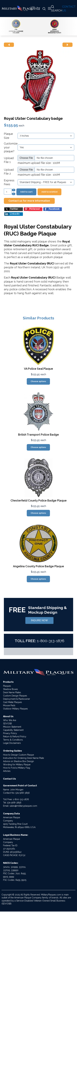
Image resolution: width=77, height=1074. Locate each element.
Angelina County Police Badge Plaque (38, 566)
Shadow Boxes (10, 689)
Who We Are (9, 720)
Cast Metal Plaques (12, 702)
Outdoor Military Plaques (15, 708)
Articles (7, 771)
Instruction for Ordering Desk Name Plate (23, 758)
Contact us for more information (29, 200)
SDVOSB (7, 723)
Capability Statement (13, 730)
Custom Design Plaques (15, 695)
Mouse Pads (9, 705)
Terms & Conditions (13, 740)
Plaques (7, 686)
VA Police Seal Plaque (38, 368)
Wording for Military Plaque (16, 764)
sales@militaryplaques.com (23, 806)
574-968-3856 (22, 793)
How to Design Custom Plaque (18, 755)
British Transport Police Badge (38, 434)
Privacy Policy (10, 733)
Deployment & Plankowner (16, 699)
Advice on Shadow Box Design (18, 761)
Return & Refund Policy (14, 736)
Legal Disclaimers (12, 743)
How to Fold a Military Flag (16, 768)
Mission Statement (12, 727)
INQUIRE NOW (39, 620)
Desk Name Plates (12, 692)
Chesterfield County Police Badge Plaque (39, 500)
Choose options (38, 381)
